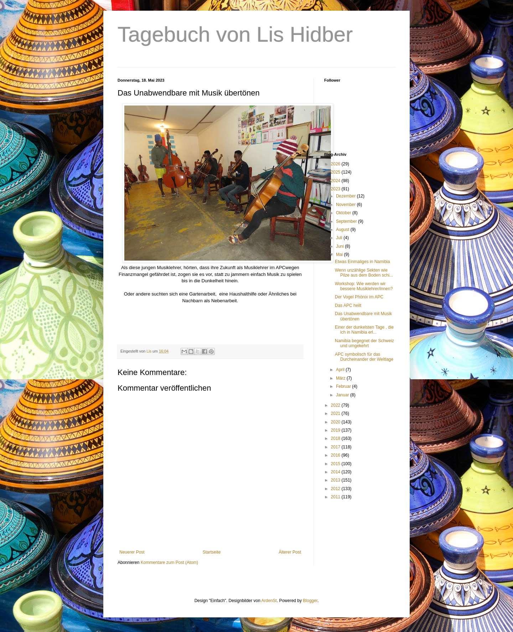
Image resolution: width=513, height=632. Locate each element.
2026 (336, 163)
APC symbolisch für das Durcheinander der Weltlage (364, 357)
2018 (336, 438)
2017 (336, 447)
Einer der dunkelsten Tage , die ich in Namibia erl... (364, 330)
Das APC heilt (348, 305)
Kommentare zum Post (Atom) (169, 562)
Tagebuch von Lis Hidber (235, 34)
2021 (336, 413)
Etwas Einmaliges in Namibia (362, 261)
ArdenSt (269, 600)
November (346, 204)
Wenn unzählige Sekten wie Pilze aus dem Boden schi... (364, 273)
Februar (344, 386)
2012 (336, 488)
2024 (336, 180)
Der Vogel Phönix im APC (359, 296)
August (343, 229)
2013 (336, 480)
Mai (340, 254)
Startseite (212, 552)
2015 (336, 463)
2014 (336, 471)
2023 (336, 188)
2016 (336, 455)
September (347, 221)
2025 (336, 172)
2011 (336, 496)
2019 (336, 430)
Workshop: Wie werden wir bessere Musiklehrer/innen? (364, 286)
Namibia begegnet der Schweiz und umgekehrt (364, 343)
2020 (336, 422)
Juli (339, 237)
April (341, 369)
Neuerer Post (132, 552)
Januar (343, 394)
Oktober (344, 212)
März (341, 378)
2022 (336, 405)
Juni (340, 246)
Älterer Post (290, 552)
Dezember (346, 196)
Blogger (310, 600)
